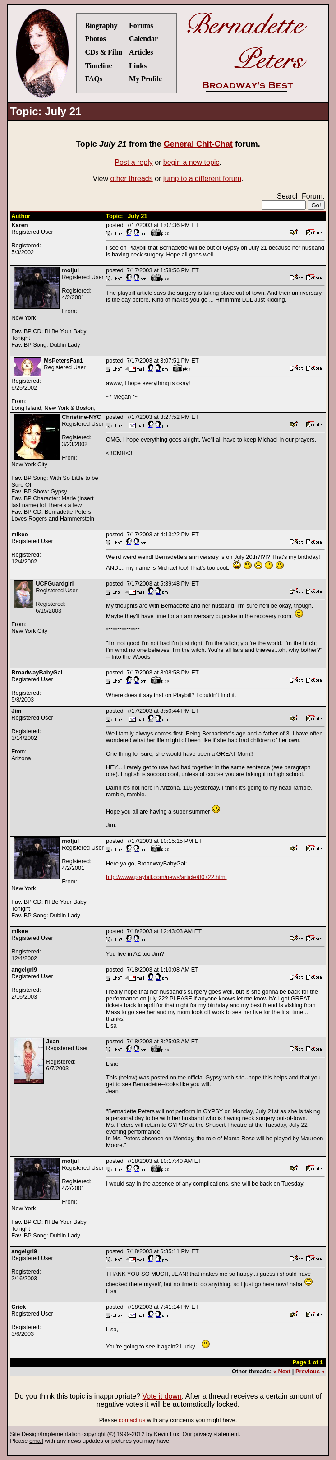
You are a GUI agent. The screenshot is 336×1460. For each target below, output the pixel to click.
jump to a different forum (202, 178)
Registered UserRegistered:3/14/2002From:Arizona (32, 734)
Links (138, 66)
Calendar (143, 38)
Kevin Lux (166, 1434)
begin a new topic (191, 162)
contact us (132, 1420)
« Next (281, 1371)
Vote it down (162, 1396)
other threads (131, 178)
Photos (95, 38)
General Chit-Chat (198, 144)
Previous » (310, 1371)
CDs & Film (103, 52)
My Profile (145, 79)
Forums (141, 25)
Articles (141, 52)
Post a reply (133, 162)
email (36, 1440)
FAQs (93, 79)
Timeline (98, 66)
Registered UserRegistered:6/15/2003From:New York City (44, 607)
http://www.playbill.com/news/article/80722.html (166, 877)
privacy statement (216, 1434)
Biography (101, 25)
